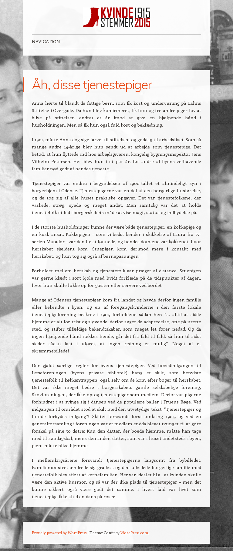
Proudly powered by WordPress (59, 532)
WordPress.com (134, 532)
